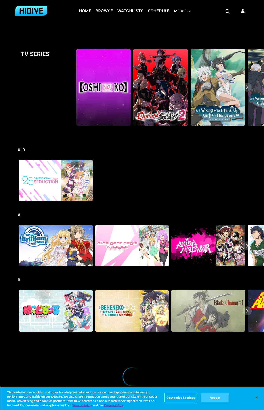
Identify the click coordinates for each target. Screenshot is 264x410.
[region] (132, 398)
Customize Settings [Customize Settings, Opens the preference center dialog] (181, 397)
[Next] (247, 87)
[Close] (257, 397)
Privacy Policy (82, 405)
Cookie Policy (113, 405)
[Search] (227, 11)
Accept (215, 397)
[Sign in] (243, 11)
